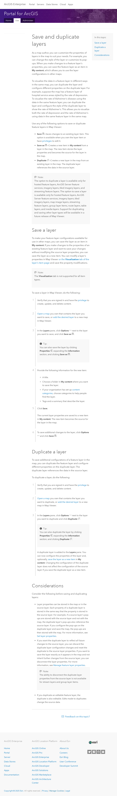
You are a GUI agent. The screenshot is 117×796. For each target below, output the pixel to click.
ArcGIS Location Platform (44, 761)
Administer (28, 20)
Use (17, 20)
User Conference (68, 761)
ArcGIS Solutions (40, 770)
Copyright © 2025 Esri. (14, 791)
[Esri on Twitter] (89, 752)
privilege (82, 300)
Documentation (11, 774)
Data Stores (52, 4)
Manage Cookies (56, 791)
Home (9, 20)
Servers (40, 4)
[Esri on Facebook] (94, 752)
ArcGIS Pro (37, 752)
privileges (47, 141)
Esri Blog (64, 757)
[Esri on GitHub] (98, 752)
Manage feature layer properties (69, 665)
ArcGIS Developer (40, 766)
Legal (67, 791)
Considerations (101, 55)
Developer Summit (69, 766)
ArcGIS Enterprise (15, 4)
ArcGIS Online (39, 748)
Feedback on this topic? (77, 716)
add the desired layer (63, 317)
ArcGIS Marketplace (41, 774)
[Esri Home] (93, 742)
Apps (70, 4)
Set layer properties (46, 636)
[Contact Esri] (103, 752)
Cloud (63, 4)
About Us (64, 748)
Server (7, 757)
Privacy (45, 791)
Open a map (43, 313)
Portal (32, 4)
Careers (63, 752)
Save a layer (100, 42)
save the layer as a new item (61, 559)
